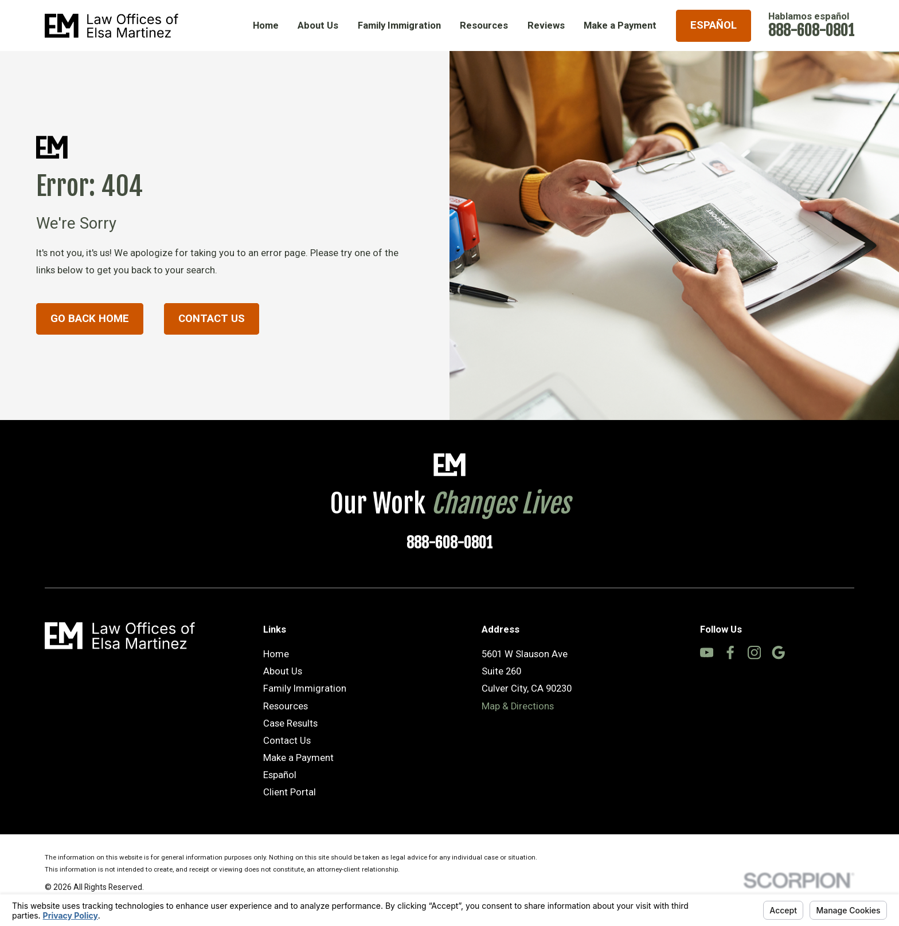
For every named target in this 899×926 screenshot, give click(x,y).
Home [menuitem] (266, 25)
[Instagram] (754, 652)
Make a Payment (298, 757)
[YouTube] (706, 652)
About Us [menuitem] (318, 25)
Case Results (290, 723)
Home (276, 654)
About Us (282, 671)
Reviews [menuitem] (546, 25)
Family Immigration (304, 688)
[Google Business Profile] (778, 652)
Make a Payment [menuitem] (620, 25)
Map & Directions (518, 706)
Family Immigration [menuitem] (399, 25)
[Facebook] (730, 652)
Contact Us (211, 318)
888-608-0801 (811, 30)
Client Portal (289, 792)
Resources (285, 706)
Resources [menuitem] (484, 25)
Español (713, 25)
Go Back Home (89, 318)
